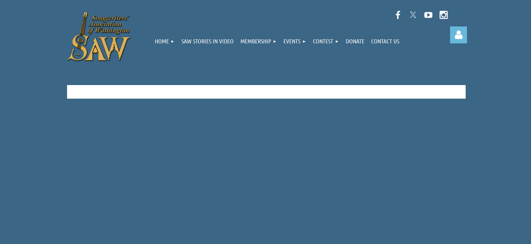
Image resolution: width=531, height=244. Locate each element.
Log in (458, 34)
